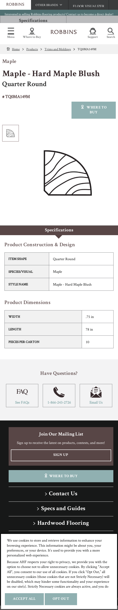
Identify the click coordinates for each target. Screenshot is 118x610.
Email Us (96, 395)
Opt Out (61, 599)
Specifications (33, 21)
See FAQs (22, 395)
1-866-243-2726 (59, 395)
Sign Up (60, 455)
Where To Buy (60, 476)
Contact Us (63, 494)
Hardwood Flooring (63, 524)
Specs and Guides (63, 509)
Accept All (24, 599)
